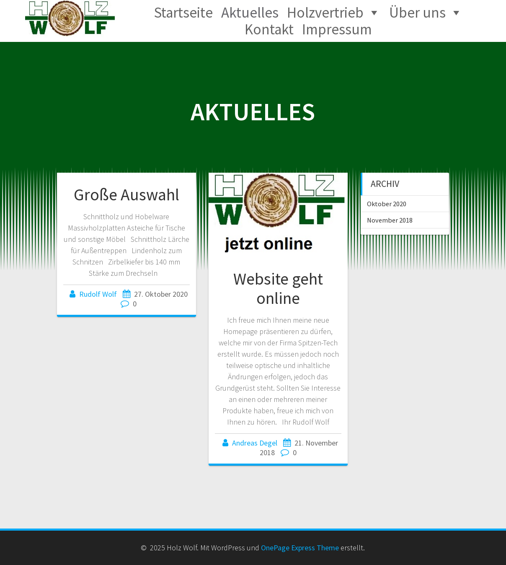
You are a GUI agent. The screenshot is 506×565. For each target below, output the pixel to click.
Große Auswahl (126, 194)
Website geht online (278, 288)
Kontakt (269, 29)
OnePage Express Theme (300, 547)
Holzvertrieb (325, 12)
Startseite (183, 12)
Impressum (337, 29)
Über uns (417, 12)
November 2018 (390, 220)
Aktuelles (250, 12)
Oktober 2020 (386, 204)
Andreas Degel (254, 443)
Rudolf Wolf (98, 294)
